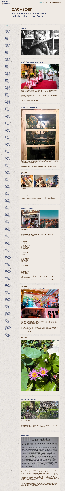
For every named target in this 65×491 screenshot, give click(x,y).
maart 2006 (7, 306)
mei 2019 (6, 122)
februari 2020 (7, 111)
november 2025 (7, 31)
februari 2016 (7, 167)
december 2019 (7, 114)
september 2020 (8, 103)
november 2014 (7, 185)
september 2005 (8, 313)
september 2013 (7, 201)
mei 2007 (6, 290)
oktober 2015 (7, 172)
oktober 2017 (7, 144)
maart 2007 (7, 292)
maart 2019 (7, 124)
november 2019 (7, 115)
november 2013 (7, 199)
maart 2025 (7, 40)
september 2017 (7, 145)
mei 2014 (6, 192)
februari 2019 (7, 125)
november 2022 (7, 73)
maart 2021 (7, 96)
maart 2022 (7, 82)
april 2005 (6, 319)
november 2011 (7, 227)
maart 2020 (7, 110)
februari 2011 (7, 237)
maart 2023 (7, 68)
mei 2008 (6, 276)
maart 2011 (6, 236)
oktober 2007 (7, 284)
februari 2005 (7, 321)
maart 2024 (7, 54)
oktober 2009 (7, 256)
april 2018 (6, 137)
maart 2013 (7, 208)
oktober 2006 (7, 298)
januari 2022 (7, 85)
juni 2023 (6, 65)
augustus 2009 (7, 258)
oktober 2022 (7, 74)
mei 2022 (6, 80)
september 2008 (8, 271)
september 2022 (8, 75)
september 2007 (8, 285)
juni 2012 (6, 219)
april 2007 (6, 291)
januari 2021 (7, 99)
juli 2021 (6, 92)
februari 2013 (7, 209)
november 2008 (7, 269)
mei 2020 (6, 108)
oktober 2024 (7, 46)
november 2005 (7, 311)
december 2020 (7, 100)
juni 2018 (6, 135)
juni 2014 (6, 191)
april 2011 (6, 235)
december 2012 (7, 212)
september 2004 (8, 327)
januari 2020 (7, 113)
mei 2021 (6, 94)
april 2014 (6, 193)
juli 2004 (6, 329)
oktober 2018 (7, 130)
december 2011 (7, 226)
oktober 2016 (7, 158)
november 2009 (7, 255)
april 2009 (6, 263)
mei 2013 (6, 206)
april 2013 (6, 207)
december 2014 (7, 184)
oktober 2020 (7, 102)
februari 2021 (7, 97)
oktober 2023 (7, 60)
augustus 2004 (7, 328)
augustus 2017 (7, 146)
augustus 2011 (7, 230)
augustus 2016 (7, 160)
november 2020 (7, 101)
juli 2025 (6, 36)
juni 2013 (6, 205)
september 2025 (8, 33)
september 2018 (7, 131)
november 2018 (7, 129)
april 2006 (6, 305)
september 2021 (7, 89)
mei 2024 (6, 52)
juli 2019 (6, 120)
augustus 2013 (7, 202)
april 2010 (6, 249)
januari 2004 (7, 336)
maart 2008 (7, 278)
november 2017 (7, 143)
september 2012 (7, 215)
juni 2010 (6, 247)
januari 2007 (7, 294)
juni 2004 (6, 330)
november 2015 (7, 171)
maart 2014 (7, 194)
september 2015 (7, 173)
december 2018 (7, 128)
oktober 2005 (7, 312)
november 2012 (7, 213)
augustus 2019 (7, 118)
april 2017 (6, 151)
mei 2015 (6, 178)
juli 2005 (6, 315)
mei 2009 (6, 262)
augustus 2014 (7, 188)
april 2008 (6, 277)
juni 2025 (6, 37)
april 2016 (6, 165)
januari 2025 (7, 43)
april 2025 (6, 39)
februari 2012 (7, 223)
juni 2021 (6, 93)
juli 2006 (6, 301)
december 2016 (7, 156)
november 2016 (7, 157)
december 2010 (7, 240)
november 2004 (7, 325)
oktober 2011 (7, 228)
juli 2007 (6, 287)
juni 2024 (6, 51)
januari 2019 (7, 127)
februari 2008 (7, 279)
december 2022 (7, 72)
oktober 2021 (7, 88)
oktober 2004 (7, 326)
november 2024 (7, 45)
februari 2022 (7, 83)
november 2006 (7, 297)
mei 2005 (6, 318)
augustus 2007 (7, 286)
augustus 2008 (7, 272)
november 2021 (7, 87)
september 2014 (7, 187)
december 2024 (7, 44)
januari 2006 (7, 308)
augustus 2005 (7, 314)
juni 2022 (6, 79)
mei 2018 (6, 136)
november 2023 (7, 59)
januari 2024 (7, 57)
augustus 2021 (7, 90)
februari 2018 (7, 139)
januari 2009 (7, 266)
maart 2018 (7, 138)
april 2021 (6, 95)
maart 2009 (7, 264)
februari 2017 (7, 153)
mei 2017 (6, 150)
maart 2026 (7, 26)
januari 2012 (7, 224)
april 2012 (6, 221)
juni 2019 (6, 121)
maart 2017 (7, 152)
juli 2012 (6, 217)
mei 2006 (6, 304)
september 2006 (8, 299)
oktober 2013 (7, 200)
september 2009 (8, 257)
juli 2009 (6, 259)
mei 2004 (6, 332)
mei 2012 (6, 220)
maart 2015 (7, 180)
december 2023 (7, 58)
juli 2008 (6, 273)
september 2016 (7, 159)
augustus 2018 (7, 132)
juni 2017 (6, 149)
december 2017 (7, 142)
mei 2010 (6, 248)
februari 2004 (7, 335)
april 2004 (6, 333)
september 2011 (7, 229)
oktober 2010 (7, 242)
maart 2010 (7, 250)
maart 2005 (7, 320)
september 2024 (8, 47)
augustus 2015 (7, 174)
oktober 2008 (7, 270)
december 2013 (7, 198)
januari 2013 (7, 210)
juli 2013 (6, 203)
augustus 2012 (7, 216)
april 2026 (6, 25)
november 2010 (7, 241)
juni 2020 (6, 107)
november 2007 (7, 283)
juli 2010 (6, 245)
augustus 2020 (7, 104)
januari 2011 (7, 238)
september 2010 (7, 243)
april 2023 (6, 67)
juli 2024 (6, 50)
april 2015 (6, 179)
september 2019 (7, 117)
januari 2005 (7, 322)
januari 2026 (7, 29)
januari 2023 (7, 71)
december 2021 (7, 86)
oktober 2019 (7, 116)
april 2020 (6, 109)
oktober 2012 (7, 214)
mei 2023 (6, 66)
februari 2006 (7, 307)
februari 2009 (7, 265)
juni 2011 (6, 233)
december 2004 (7, 323)
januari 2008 (7, 280)
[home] (6, 2)
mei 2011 (6, 234)
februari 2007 (7, 293)
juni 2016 (6, 163)
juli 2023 (6, 64)
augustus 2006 (7, 300)
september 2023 (8, 61)
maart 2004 (7, 334)
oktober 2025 (7, 32)
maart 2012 (7, 222)
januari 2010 (7, 252)
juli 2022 (6, 78)
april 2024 (6, 53)
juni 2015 (6, 177)
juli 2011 (6, 231)
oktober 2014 (7, 186)
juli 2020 (6, 106)
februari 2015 (7, 181)
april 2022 (6, 81)
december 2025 (7, 30)
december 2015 (7, 170)
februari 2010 (7, 251)
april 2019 (6, 123)
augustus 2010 (7, 244)
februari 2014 (7, 195)
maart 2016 (7, 166)
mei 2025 (6, 38)
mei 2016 (6, 164)
